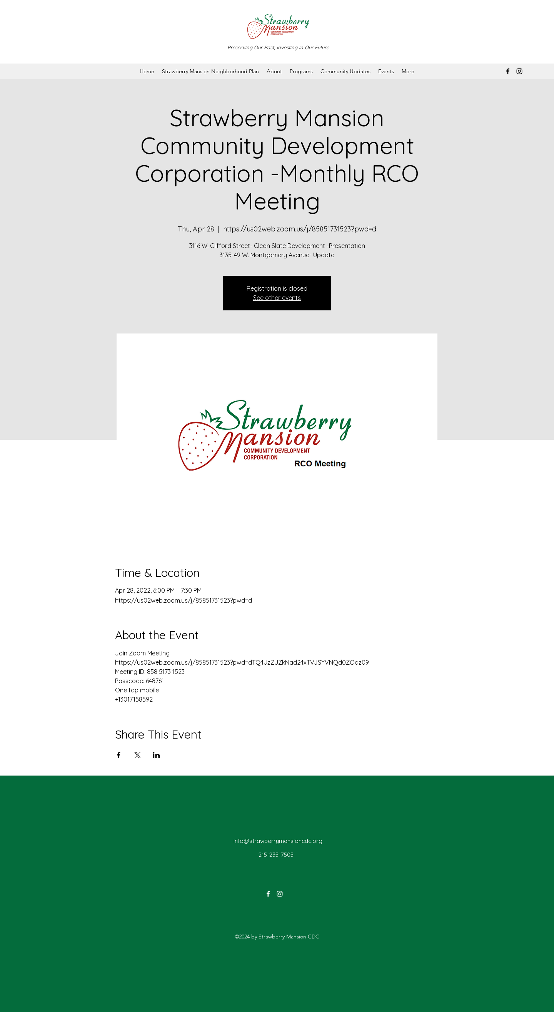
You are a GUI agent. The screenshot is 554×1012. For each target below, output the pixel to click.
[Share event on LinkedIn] (156, 755)
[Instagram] (519, 71)
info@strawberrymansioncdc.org (278, 840)
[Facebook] (508, 71)
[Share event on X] (137, 755)
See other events (277, 298)
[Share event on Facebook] (118, 755)
